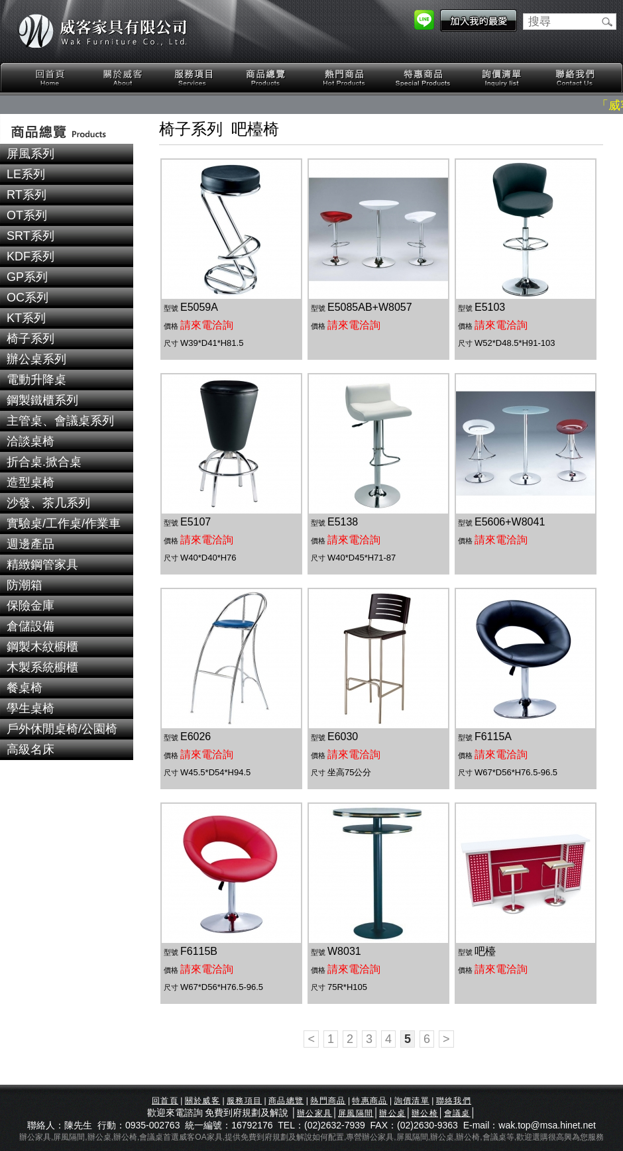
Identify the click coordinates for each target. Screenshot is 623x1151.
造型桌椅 (30, 482)
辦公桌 (392, 1113)
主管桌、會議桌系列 (60, 420)
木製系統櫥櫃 (42, 667)
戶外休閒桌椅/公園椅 (62, 729)
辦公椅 (425, 1113)
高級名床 (30, 749)
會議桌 (457, 1113)
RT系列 (26, 194)
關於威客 (122, 77)
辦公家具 (314, 1113)
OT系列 (27, 215)
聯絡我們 (574, 77)
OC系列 (27, 297)
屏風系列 (30, 153)
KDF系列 (30, 256)
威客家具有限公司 (103, 31)
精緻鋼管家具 (42, 564)
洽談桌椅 (30, 441)
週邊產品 (30, 544)
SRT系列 (30, 236)
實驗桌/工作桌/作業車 (64, 523)
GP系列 (27, 277)
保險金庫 (30, 605)
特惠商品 (423, 77)
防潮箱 (24, 585)
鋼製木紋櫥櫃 (42, 646)
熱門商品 (344, 77)
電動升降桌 (36, 379)
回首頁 (50, 77)
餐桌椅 (24, 687)
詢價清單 (502, 77)
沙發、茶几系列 (48, 503)
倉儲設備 (30, 626)
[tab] (66, 154)
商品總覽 (267, 77)
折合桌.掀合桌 (44, 461)
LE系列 (26, 174)
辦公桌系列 (36, 359)
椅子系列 (30, 338)
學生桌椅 (30, 708)
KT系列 (26, 318)
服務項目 (194, 77)
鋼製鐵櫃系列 (42, 400)
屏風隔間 (355, 1113)
